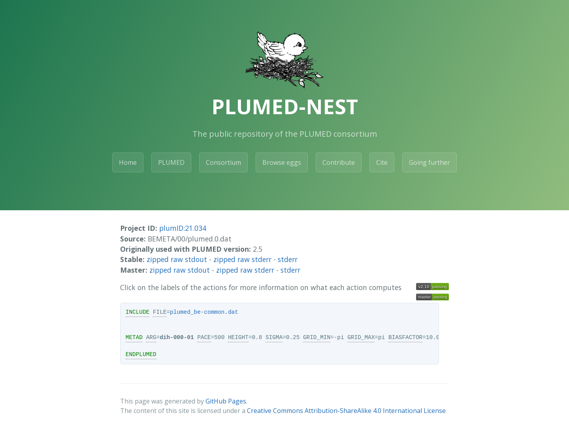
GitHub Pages (225, 401)
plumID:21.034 (182, 228)
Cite (382, 162)
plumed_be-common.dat (204, 312)
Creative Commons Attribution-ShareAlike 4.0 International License (346, 410)
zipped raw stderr (242, 259)
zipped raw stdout (177, 259)
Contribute (338, 162)
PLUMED (171, 162)
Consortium (223, 162)
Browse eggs (281, 162)
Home (128, 162)
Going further (429, 162)
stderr (288, 259)
